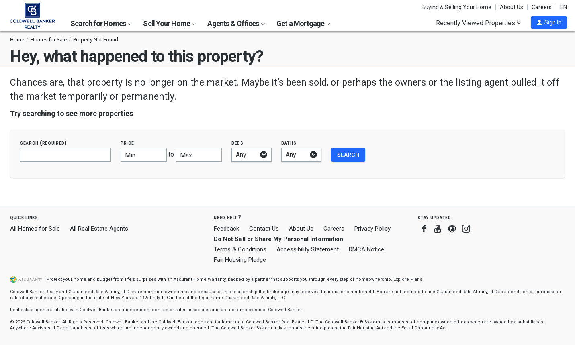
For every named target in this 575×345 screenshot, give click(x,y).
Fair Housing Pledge (240, 259)
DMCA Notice (366, 249)
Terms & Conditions (240, 249)
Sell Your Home (169, 23)
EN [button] (563, 7)
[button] (549, 22)
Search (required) (43, 143)
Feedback (226, 229)
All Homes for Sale (35, 228)
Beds (237, 143)
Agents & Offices (235, 23)
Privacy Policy (372, 228)
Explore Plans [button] (407, 279)
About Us (511, 7)
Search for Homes (100, 23)
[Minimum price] (144, 155)
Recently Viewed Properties (478, 23)
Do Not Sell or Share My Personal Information (278, 239)
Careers (542, 7)
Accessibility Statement (307, 249)
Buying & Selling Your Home (456, 7)
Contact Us (264, 228)
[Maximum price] (199, 155)
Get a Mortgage (303, 23)
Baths (289, 143)
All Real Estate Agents (99, 228)
